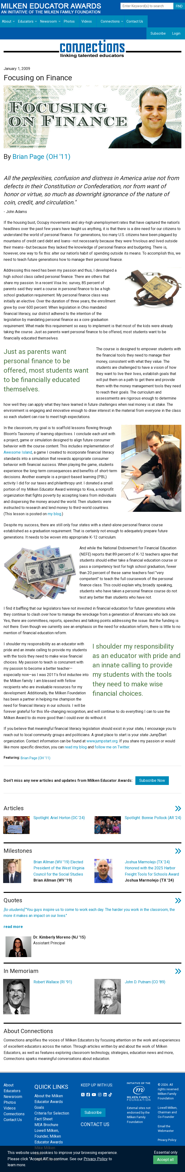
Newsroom (48, 21)
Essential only (166, 1152)
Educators (25, 21)
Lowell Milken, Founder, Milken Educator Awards (48, 1136)
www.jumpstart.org (102, 741)
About (6, 21)
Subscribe (158, 33)
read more (13, 926)
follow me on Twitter (112, 747)
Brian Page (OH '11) (42, 157)
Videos (86, 21)
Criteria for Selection (51, 1113)
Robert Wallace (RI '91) (52, 982)
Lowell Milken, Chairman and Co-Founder (167, 1112)
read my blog (76, 747)
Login (176, 33)
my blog (54, 514)
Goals (39, 1107)
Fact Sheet (43, 1119)
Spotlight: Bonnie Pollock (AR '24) (153, 817)
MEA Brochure (46, 1124)
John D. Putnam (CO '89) (145, 982)
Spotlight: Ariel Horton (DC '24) (59, 817)
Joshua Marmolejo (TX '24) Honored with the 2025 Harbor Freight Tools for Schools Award (152, 868)
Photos (69, 21)
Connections (110, 21)
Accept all (165, 1159)
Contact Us (134, 21)
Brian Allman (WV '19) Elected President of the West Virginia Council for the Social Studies (58, 868)
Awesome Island (18, 452)
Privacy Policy (167, 1140)
